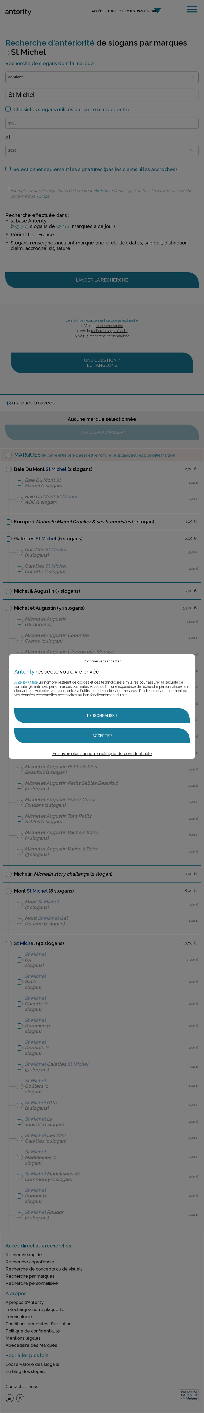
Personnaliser (102, 716)
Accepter (102, 736)
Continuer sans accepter (102, 661)
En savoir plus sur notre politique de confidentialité (102, 753)
